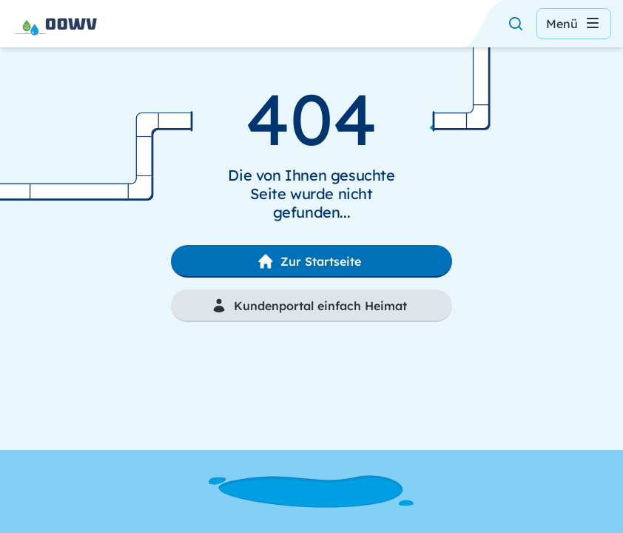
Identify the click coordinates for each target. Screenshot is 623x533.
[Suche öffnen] (516, 24)
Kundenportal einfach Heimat (308, 306)
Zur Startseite (309, 261)
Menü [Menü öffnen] (574, 24)
